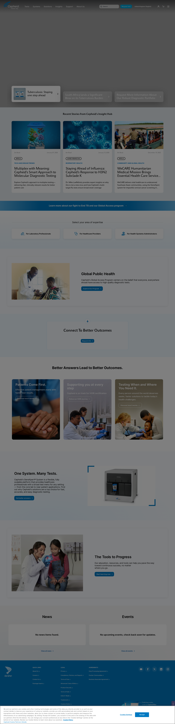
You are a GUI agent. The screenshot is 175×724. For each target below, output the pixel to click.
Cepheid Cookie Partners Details (15, 722)
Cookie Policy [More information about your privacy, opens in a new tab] (68, 720)
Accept (142, 715)
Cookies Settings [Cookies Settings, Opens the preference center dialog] (126, 715)
